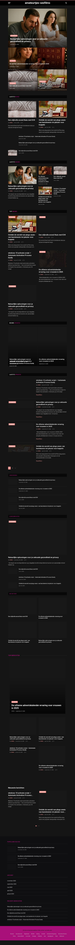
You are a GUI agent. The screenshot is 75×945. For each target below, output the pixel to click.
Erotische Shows (62, 938)
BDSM (32, 938)
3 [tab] (39, 831)
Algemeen (12, 60)
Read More (39, 395)
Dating (38, 938)
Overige (34, 940)
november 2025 (11, 885)
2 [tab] (37, 831)
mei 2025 (9, 892)
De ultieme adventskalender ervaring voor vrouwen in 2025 (30, 64)
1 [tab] (36, 831)
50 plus (12, 938)
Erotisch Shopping (51, 938)
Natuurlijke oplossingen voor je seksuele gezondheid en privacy (30, 39)
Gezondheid (14, 35)
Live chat (28, 940)
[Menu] (9, 3)
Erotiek (43, 938)
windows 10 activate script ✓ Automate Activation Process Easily (37, 136)
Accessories (19, 938)
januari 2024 (10, 898)
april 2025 (10, 895)
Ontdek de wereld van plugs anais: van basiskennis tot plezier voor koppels (52, 85)
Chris (11, 122)
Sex (45, 940)
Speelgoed (42, 81)
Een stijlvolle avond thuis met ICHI (21, 86)
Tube (56, 940)
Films (14, 940)
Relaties (40, 940)
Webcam (62, 940)
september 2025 (11, 888)
